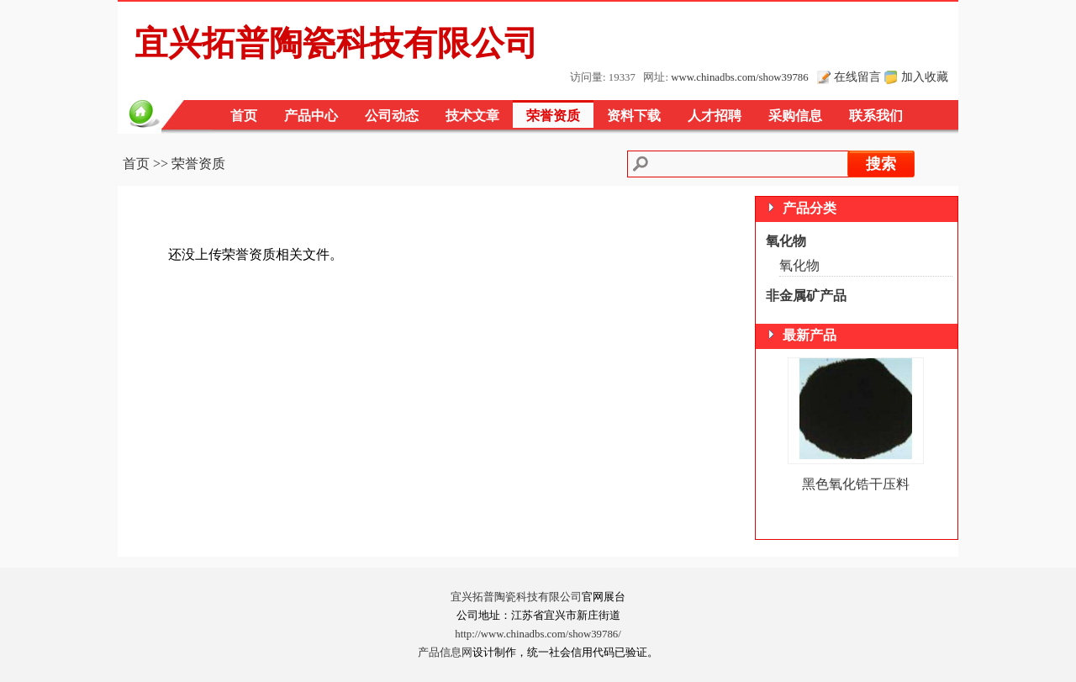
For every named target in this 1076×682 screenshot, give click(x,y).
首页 (243, 115)
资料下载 (634, 115)
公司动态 (392, 115)
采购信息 (795, 115)
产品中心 (311, 115)
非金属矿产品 (806, 295)
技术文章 (472, 115)
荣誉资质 (553, 115)
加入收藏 (924, 76)
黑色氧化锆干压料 (856, 484)
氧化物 (786, 241)
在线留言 (857, 76)
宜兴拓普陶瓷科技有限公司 (516, 597)
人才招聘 (714, 115)
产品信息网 (445, 652)
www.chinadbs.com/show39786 (739, 77)
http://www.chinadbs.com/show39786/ (538, 634)
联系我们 (876, 115)
